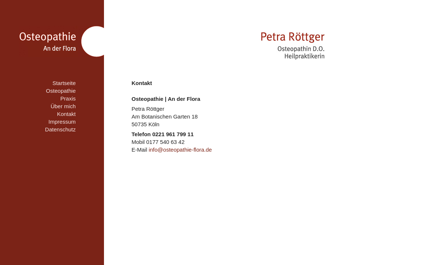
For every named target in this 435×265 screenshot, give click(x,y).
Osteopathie (61, 91)
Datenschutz (60, 129)
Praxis (68, 98)
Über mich (63, 106)
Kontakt (66, 114)
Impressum (62, 122)
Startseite (64, 83)
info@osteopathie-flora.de (180, 149)
